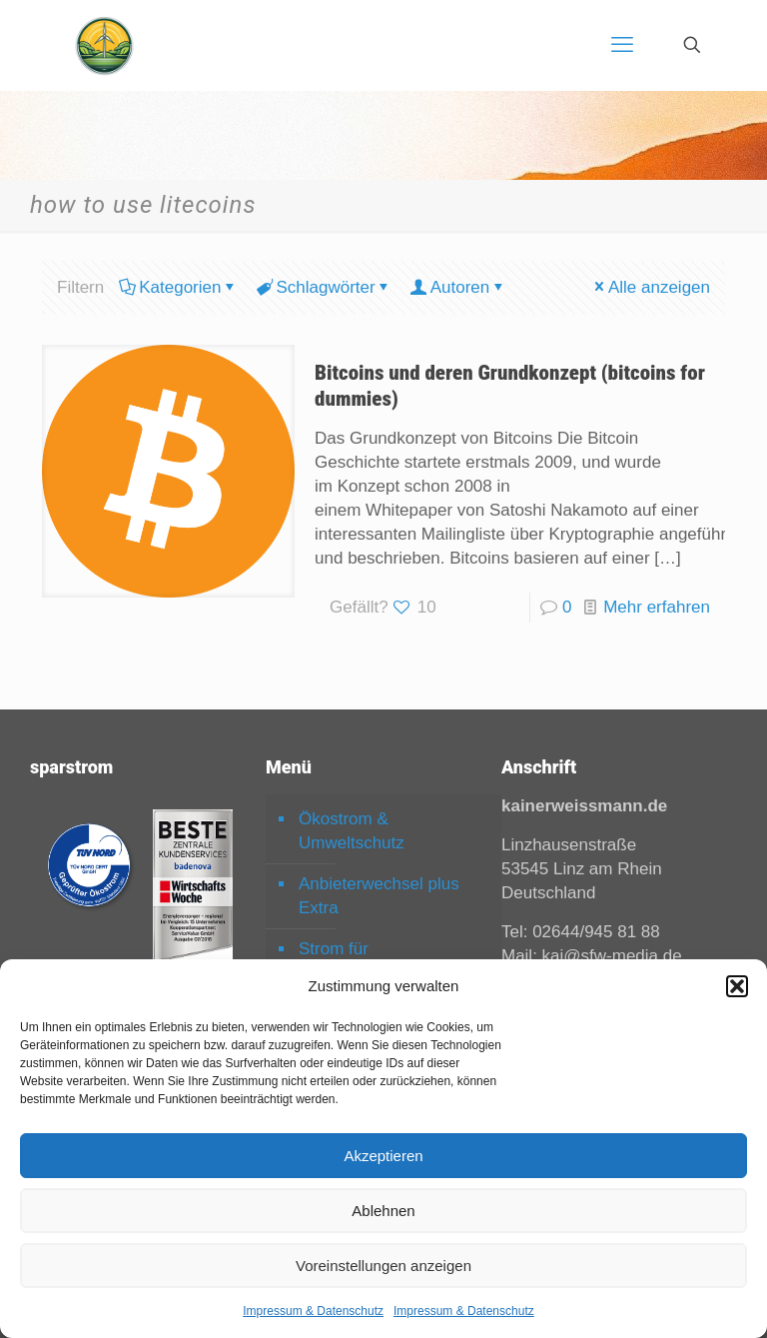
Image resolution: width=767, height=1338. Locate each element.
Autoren (458, 287)
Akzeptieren (383, 1155)
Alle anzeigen (650, 287)
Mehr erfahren (656, 607)
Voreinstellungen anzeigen (383, 1265)
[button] (737, 986)
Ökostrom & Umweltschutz (351, 830)
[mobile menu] (622, 45)
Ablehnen (383, 1210)
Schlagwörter (323, 287)
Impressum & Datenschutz (313, 1311)
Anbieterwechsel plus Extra (379, 895)
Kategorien (178, 287)
